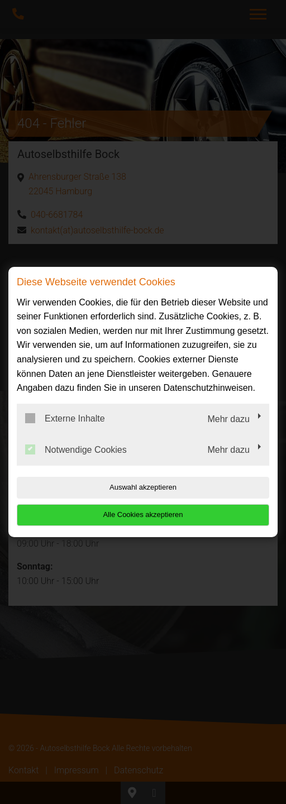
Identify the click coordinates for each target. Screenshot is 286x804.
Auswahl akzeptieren (143, 487)
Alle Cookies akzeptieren (143, 514)
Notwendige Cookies (76, 449)
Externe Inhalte (65, 418)
